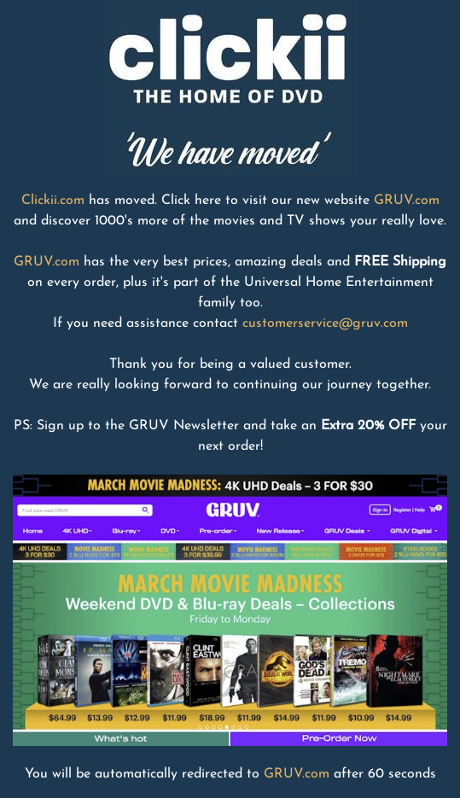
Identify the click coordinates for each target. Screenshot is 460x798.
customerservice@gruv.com (325, 323)
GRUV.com (407, 200)
